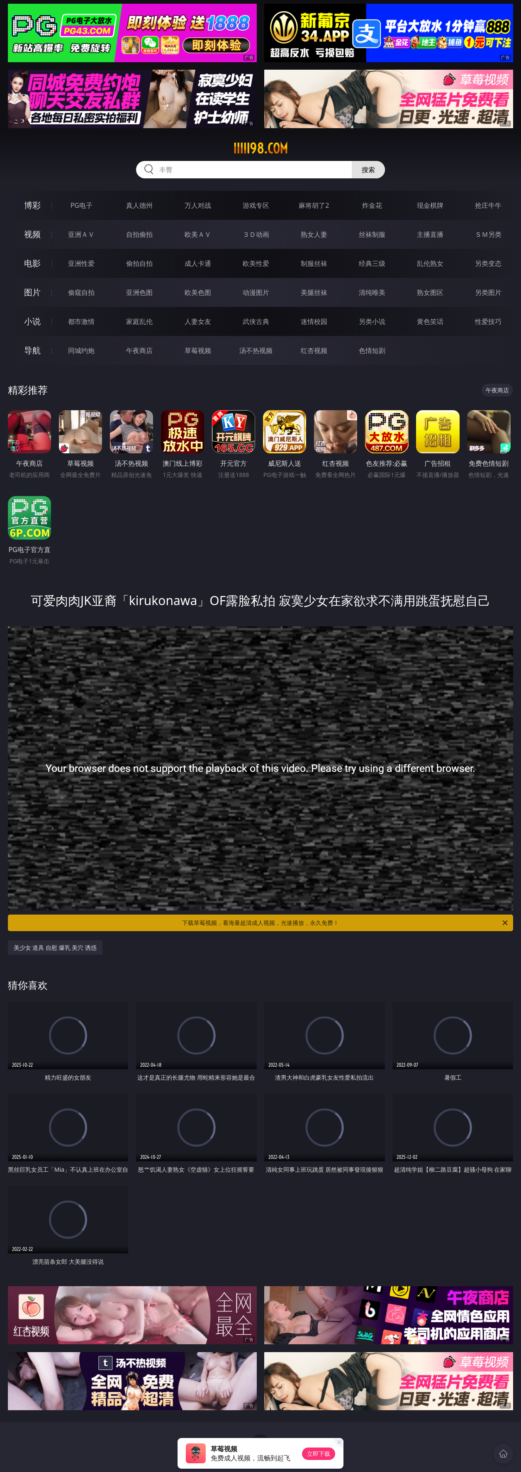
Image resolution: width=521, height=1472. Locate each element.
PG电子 (82, 205)
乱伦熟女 (430, 263)
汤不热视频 (256, 350)
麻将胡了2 (314, 205)
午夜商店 (139, 350)
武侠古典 (256, 321)
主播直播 (430, 234)
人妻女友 (198, 321)
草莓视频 (198, 350)
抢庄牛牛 (488, 205)
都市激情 (81, 321)
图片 (32, 292)
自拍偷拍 (139, 234)
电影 (32, 263)
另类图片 (488, 292)
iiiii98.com (260, 148)
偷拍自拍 (139, 263)
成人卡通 (198, 263)
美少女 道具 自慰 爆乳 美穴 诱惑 (55, 947)
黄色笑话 (430, 321)
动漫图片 (256, 292)
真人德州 (139, 205)
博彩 (32, 205)
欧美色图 (198, 292)
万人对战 (198, 205)
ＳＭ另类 (488, 234)
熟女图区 (430, 292)
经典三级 (372, 263)
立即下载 (318, 1453)
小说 (32, 321)
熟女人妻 (314, 234)
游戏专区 (256, 205)
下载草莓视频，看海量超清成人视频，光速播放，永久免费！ (345, 923)
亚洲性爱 (81, 263)
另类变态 (488, 263)
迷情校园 (314, 321)
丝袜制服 (372, 234)
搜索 (368, 169)
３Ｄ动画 (256, 234)
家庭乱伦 (139, 321)
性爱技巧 (488, 321)
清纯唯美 (372, 292)
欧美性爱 (256, 263)
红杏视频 (314, 350)
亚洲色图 (139, 292)
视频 (32, 234)
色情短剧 (372, 350)
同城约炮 (81, 350)
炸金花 (372, 205)
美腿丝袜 (314, 292)
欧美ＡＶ (198, 234)
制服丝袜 (314, 263)
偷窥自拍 (81, 292)
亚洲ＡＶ (81, 234)
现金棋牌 (430, 205)
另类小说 (372, 321)
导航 (32, 350)
